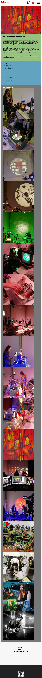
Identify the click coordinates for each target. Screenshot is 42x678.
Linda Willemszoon (7, 65)
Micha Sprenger (6, 67)
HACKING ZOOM (21, 647)
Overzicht (21, 649)
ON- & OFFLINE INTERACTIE (20, 651)
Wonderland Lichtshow (8, 68)
